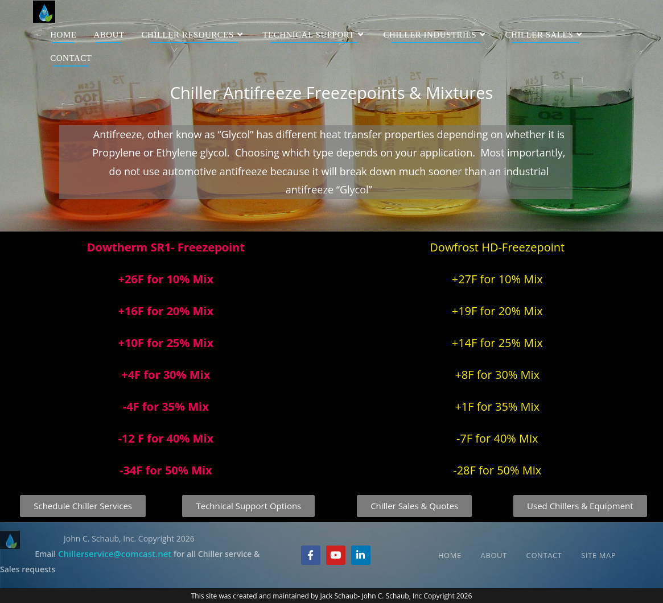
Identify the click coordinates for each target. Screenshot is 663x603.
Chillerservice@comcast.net (114, 553)
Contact (544, 555)
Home (450, 555)
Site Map (598, 555)
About (494, 555)
